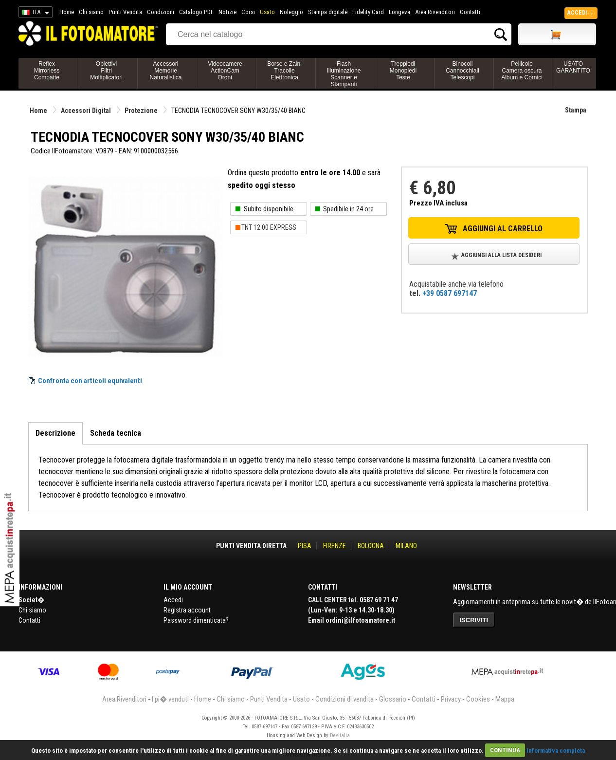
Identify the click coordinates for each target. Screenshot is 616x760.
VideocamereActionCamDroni (225, 70)
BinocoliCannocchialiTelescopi (462, 70)
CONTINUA (505, 750)
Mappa (504, 699)
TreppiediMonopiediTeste (403, 70)
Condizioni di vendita (344, 699)
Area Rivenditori (435, 12)
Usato (267, 12)
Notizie (227, 12)
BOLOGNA (371, 546)
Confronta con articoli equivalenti (90, 380)
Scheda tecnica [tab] (115, 433)
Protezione (141, 110)
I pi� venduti (170, 699)
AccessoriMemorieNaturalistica (165, 70)
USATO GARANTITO (573, 67)
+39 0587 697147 (449, 293)
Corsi (248, 12)
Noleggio (291, 12)
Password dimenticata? (196, 620)
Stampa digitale (327, 12)
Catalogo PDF (196, 12)
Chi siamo (91, 12)
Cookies (478, 699)
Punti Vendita (125, 12)
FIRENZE (334, 546)
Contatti (470, 12)
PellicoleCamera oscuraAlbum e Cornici (522, 70)
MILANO (406, 546)
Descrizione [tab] (55, 433)
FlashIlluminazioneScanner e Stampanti (343, 74)
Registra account (187, 610)
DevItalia (340, 735)
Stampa (575, 110)
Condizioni (160, 12)
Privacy (451, 699)
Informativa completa (555, 750)
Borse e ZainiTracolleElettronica (284, 70)
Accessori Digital (86, 110)
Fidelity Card (368, 12)
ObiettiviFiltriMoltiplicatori (106, 70)
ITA (33, 14)
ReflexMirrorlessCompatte (47, 70)
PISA (304, 546)
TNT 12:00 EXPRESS (268, 227)
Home (66, 12)
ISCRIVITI (474, 620)
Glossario (392, 699)
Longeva (399, 12)
